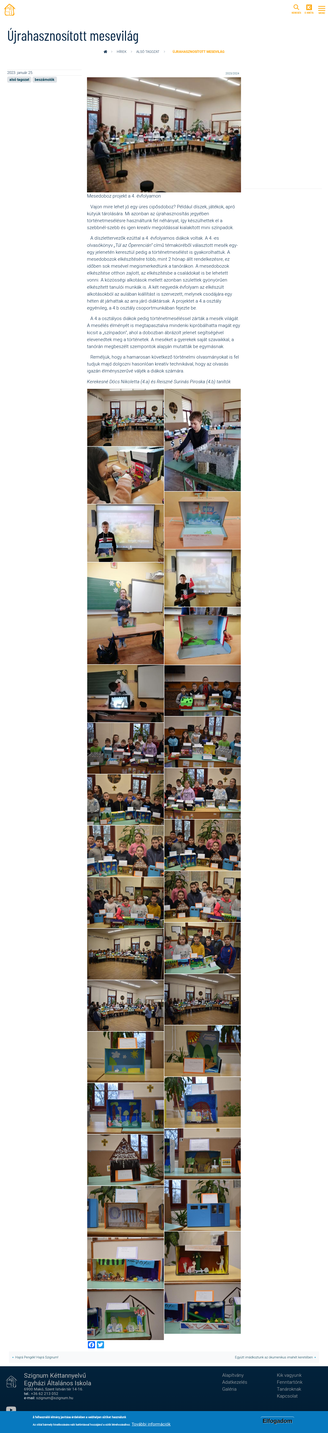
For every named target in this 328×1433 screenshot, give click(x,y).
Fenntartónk (289, 1382)
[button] (164, 134)
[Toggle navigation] (321, 9)
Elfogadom (277, 1421)
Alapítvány (233, 1375)
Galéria (229, 1389)
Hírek (121, 51)
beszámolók (44, 79)
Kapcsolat (287, 1396)
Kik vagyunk (289, 1375)
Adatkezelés (234, 1382)
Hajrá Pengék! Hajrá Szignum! (36, 1357)
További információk (151, 1424)
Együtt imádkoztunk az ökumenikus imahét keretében (274, 1357)
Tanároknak (289, 1389)
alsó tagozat (147, 51)
